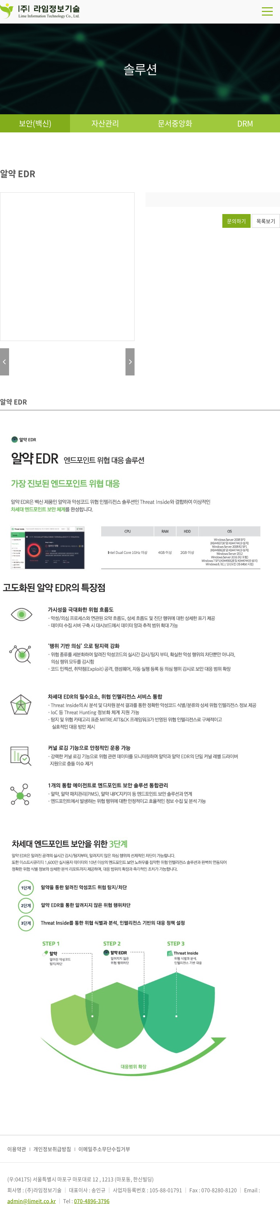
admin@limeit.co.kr (31, 1200)
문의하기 (236, 221)
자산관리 (105, 123)
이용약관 (16, 1149)
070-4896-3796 (92, 1200)
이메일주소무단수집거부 (104, 1149)
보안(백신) (35, 123)
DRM (245, 123)
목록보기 (265, 221)
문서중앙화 (175, 123)
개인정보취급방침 (52, 1149)
